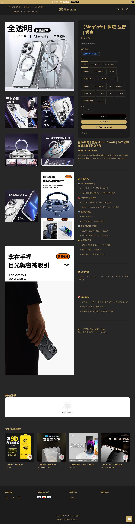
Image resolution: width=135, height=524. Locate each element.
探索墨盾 (17, 11)
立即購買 (104, 116)
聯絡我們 (35, 11)
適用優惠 (84, 49)
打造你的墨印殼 (39, 7)
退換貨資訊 (74, 519)
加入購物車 (104, 122)
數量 (82, 106)
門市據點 (72, 497)
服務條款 (59, 519)
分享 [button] (84, 133)
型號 (82, 59)
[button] (118, 9)
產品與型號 (16, 7)
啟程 (8, 7)
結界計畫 (27, 11)
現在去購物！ (76, 2)
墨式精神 (27, 7)
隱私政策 (67, 519)
